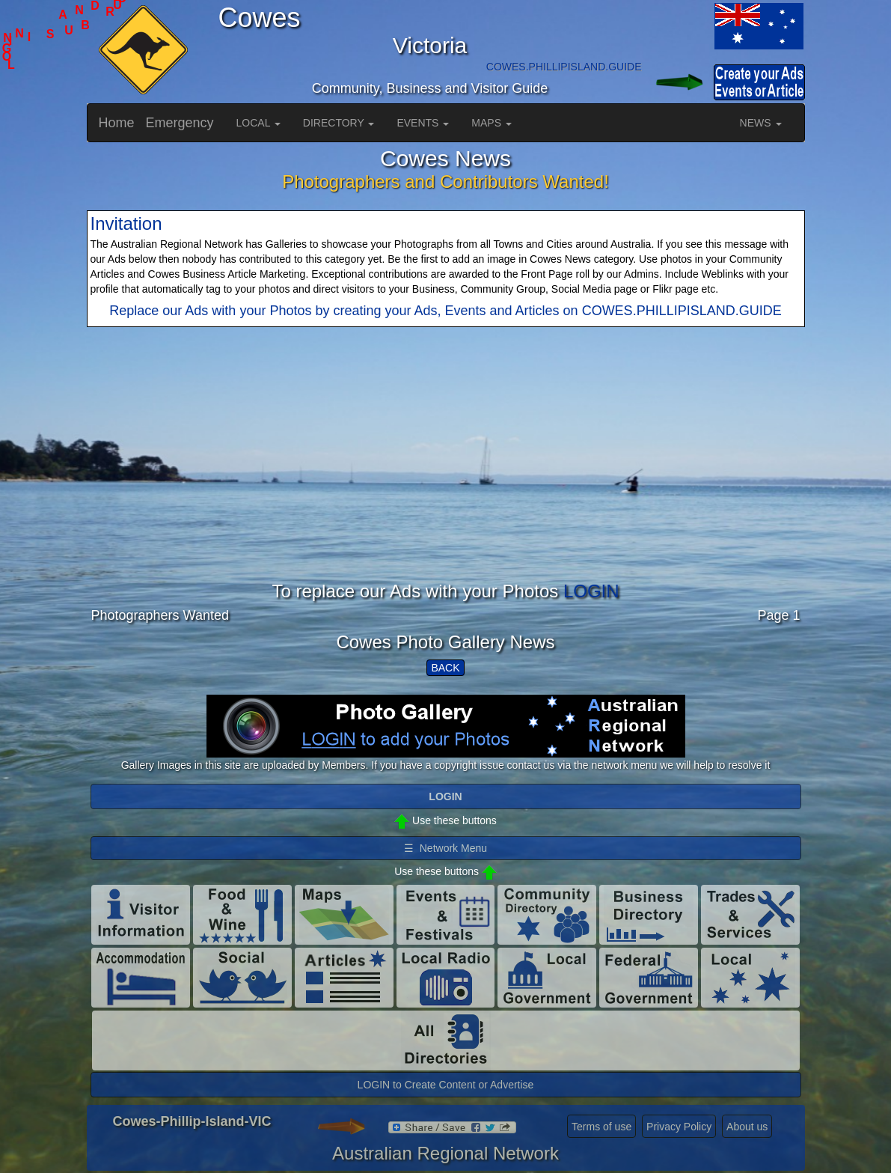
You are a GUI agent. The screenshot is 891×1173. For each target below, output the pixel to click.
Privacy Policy (678, 1127)
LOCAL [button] (258, 123)
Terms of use (601, 1127)
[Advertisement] (446, 477)
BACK (445, 668)
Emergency (180, 122)
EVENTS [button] (422, 123)
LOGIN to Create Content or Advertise (446, 1085)
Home (117, 122)
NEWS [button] (761, 123)
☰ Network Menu (445, 848)
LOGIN (591, 591)
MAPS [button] (491, 123)
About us (747, 1127)
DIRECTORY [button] (339, 123)
